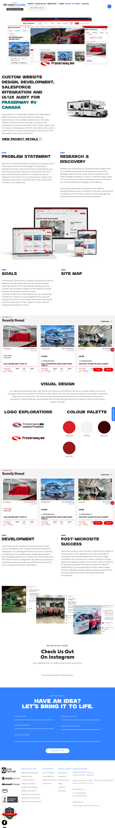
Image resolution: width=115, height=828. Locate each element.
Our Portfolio (48, 773)
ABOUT (31, 4)
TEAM (61, 4)
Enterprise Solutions (30, 794)
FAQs (60, 784)
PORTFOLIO (40, 4)
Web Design (26, 776)
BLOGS (85, 4)
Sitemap (62, 791)
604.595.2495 (37, 8)
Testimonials (63, 780)
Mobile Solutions (28, 791)
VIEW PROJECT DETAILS (22, 139)
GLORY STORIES (73, 4)
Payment (62, 776)
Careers (61, 787)
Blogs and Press (49, 780)
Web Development (29, 773)
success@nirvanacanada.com (86, 806)
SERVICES (52, 4)
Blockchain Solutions (30, 798)
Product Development (31, 802)
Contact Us (57, 751)
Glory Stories (48, 776)
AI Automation (27, 780)
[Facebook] (4, 822)
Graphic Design (28, 784)
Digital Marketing (29, 787)
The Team (46, 784)
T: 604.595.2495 (79, 793)
